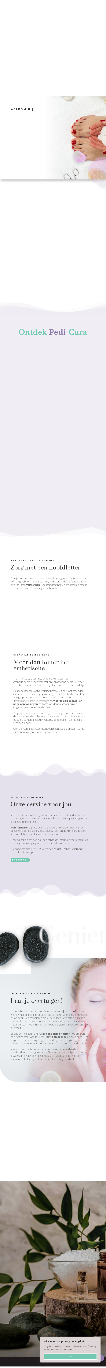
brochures (20, 863)
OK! (70, 1356)
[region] (70, 1349)
